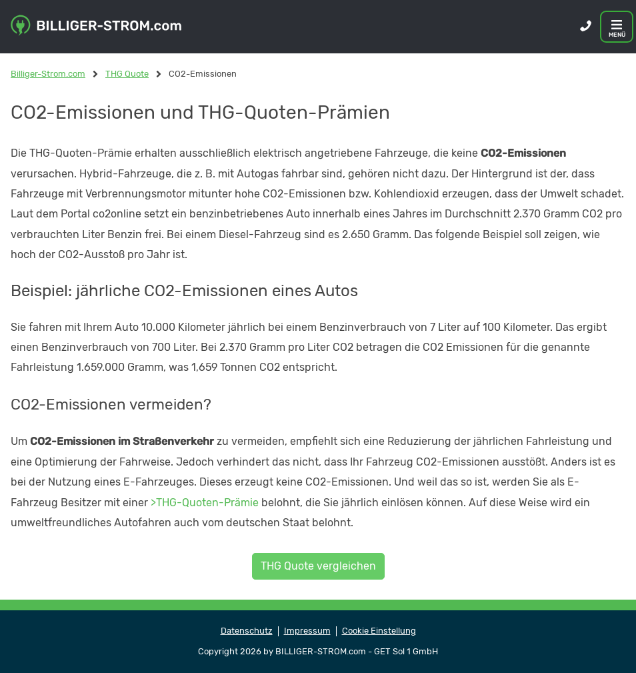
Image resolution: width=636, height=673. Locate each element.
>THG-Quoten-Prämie (205, 502)
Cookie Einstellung (379, 631)
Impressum (307, 631)
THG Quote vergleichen (318, 566)
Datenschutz (247, 631)
